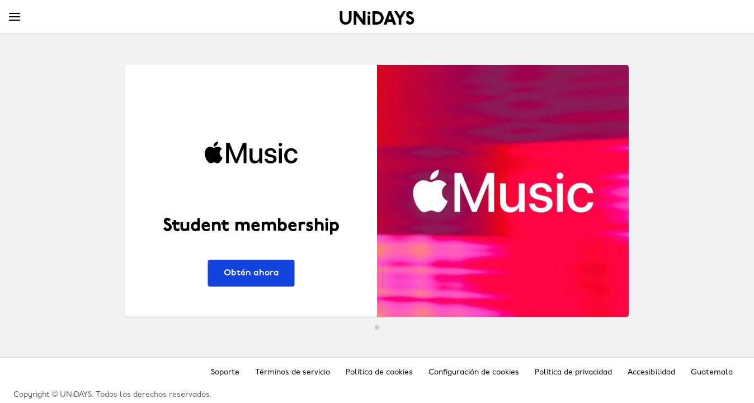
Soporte (225, 372)
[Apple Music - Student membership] (377, 191)
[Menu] (14, 17)
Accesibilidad (651, 372)
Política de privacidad (573, 372)
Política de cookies (379, 372)
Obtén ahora (251, 273)
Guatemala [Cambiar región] (712, 372)
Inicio (377, 18)
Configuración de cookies (473, 372)
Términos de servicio (292, 372)
